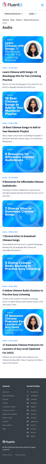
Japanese (32, 421)
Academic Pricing (8, 407)
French (31, 425)
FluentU (5, 20)
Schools (5, 399)
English (31, 407)
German (31, 418)
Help (4, 429)
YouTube (32, 403)
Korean (31, 432)
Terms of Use (7, 455)
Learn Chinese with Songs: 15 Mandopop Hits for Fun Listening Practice (21, 76)
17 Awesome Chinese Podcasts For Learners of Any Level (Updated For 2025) (22, 348)
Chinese (19, 20)
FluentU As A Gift (8, 410)
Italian (31, 436)
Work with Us (7, 425)
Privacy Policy (20, 455)
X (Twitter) (32, 396)
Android (5, 421)
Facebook (32, 392)
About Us (5, 392)
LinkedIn (32, 399)
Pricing (4, 403)
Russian (31, 429)
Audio (4, 68)
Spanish (31, 410)
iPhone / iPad (7, 418)
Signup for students (9, 414)
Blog (12, 20)
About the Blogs (8, 396)
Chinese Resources (31, 20)
